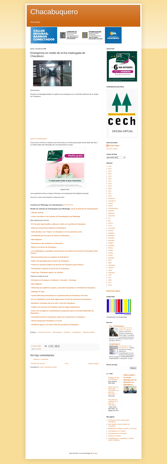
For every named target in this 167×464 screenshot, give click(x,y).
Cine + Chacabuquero (116, 326)
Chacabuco (112, 201)
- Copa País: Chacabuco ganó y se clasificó (46, 272)
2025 (110, 196)
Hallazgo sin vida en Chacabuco (113, 378)
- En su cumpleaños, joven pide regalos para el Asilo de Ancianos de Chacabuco (60, 299)
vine (109, 282)
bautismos (111, 198)
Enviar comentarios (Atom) (48, 367)
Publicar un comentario (40, 359)
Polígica (110, 243)
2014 (110, 174)
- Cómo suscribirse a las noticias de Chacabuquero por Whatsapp (55, 216)
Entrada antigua (93, 363)
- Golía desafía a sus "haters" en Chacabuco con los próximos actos (56, 232)
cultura (110, 206)
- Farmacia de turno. (44, 332)
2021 (110, 191)
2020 (110, 188)
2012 (110, 169)
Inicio (66, 363)
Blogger (95, 453)
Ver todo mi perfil (111, 149)
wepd (110, 285)
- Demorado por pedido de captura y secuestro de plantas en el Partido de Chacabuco (62, 288)
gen (109, 221)
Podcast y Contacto (114, 436)
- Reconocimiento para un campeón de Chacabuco (49, 257)
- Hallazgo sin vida (37, 292)
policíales (111, 238)
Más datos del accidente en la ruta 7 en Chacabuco (113, 402)
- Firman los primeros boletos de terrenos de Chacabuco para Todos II (56, 265)
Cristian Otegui (114, 146)
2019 (110, 186)
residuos (111, 268)
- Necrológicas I (36, 239)
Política (110, 250)
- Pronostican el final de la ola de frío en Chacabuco (49, 268)
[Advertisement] (64, 118)
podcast (110, 230)
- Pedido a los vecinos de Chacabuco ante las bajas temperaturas (55, 307)
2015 (110, 176)
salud (110, 270)
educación (111, 216)
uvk (109, 277)
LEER (43, 22)
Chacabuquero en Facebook (117, 433)
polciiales (111, 233)
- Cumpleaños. (76, 332)
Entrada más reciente (38, 363)
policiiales (111, 240)
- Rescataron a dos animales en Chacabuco (46, 243)
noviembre (111, 228)
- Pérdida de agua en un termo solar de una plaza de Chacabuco (54, 325)
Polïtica (110, 253)
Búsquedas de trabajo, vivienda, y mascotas (122, 428)
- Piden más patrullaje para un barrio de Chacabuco (49, 261)
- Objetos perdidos (88, 332)
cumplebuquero (113, 208)
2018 (110, 183)
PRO (109, 260)
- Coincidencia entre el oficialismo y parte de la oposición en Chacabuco (57, 317)
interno (110, 223)
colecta (110, 203)
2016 (110, 178)
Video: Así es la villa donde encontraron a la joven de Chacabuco (113, 390)
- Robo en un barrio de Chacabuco (43, 247)
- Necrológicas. (57, 332)
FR (109, 218)
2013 (110, 171)
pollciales (111, 258)
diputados (111, 213)
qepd (110, 263)
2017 (110, 181)
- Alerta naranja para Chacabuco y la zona (46, 321)
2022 (110, 193)
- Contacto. (67, 332)
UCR (109, 275)
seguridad (111, 272)
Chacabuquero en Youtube (116, 431)
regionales (111, 265)
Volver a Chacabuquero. (38, 139)
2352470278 (68, 205)
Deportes (111, 211)
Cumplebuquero (114, 344)
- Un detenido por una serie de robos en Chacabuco (49, 235)
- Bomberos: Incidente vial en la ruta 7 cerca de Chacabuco (52, 303)
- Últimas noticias (37, 212)
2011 (110, 166)
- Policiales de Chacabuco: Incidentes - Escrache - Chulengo (53, 280)
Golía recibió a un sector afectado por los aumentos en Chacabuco (130, 380)
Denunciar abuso (113, 291)
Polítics (110, 255)
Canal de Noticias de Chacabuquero (84, 209)
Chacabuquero (54, 12)
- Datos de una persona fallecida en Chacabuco (48, 228)
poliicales (111, 245)
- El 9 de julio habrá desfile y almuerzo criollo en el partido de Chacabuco (58, 224)
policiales (38, 349)
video (110, 280)
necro (110, 225)
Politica (110, 248)
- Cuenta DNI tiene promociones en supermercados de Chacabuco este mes (59, 295)
